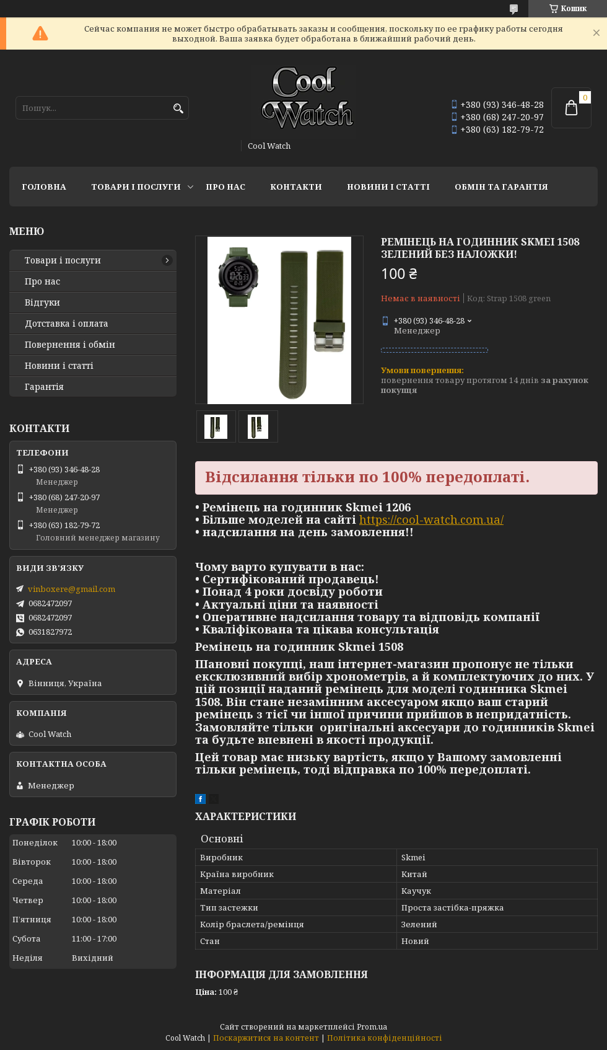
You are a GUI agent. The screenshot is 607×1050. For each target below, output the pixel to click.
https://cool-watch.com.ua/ (431, 519)
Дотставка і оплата (66, 323)
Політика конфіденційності (384, 1038)
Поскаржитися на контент (266, 1038)
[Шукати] (178, 109)
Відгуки (42, 302)
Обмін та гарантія (501, 186)
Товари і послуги (136, 186)
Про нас (225, 186)
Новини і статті (388, 186)
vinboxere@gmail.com (71, 589)
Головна (44, 186)
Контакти (296, 186)
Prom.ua (372, 1026)
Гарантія (44, 386)
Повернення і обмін (70, 344)
